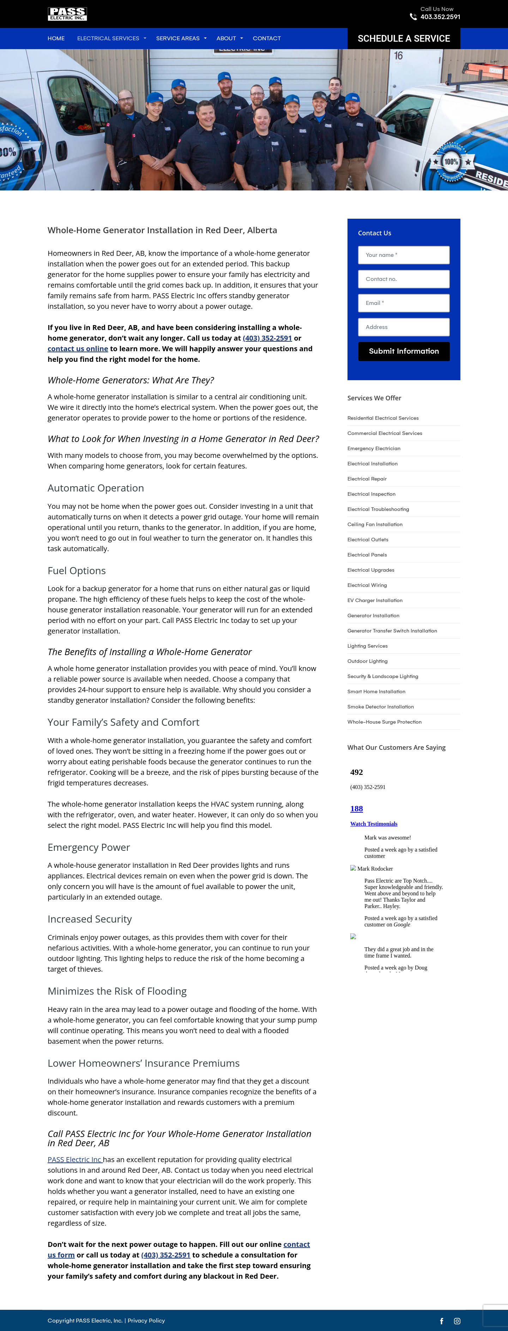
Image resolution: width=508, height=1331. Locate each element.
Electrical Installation (372, 463)
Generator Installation (373, 615)
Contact (267, 38)
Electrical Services (108, 38)
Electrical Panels (367, 555)
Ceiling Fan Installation (375, 524)
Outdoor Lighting (367, 661)
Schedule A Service (404, 38)
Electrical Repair (367, 479)
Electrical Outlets (367, 539)
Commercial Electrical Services (384, 433)
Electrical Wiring (367, 585)
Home (56, 38)
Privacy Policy (146, 1320)
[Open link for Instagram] (457, 1320)
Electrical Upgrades (370, 570)
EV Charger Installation (375, 600)
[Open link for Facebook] (442, 1320)
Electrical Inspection (371, 494)
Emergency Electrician (373, 448)
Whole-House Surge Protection (384, 722)
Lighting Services (367, 646)
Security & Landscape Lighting (382, 676)
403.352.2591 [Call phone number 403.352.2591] (440, 17)
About (226, 38)
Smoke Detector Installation (380, 706)
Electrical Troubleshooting (378, 509)
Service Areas (178, 38)
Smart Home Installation (376, 691)
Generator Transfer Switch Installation (392, 631)
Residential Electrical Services (383, 418)
